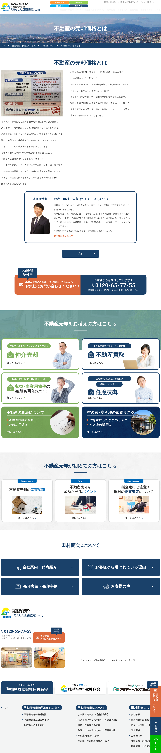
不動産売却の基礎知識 (35, 708)
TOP (53, 10)
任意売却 (78, 6)
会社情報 (135, 708)
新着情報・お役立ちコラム (24, 46)
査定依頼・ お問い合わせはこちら (156, 703)
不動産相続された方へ (89, 729)
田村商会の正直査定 (34, 719)
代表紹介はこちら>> (63, 236)
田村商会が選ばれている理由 (145, 713)
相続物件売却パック (149, 10)
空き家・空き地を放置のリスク (93, 735)
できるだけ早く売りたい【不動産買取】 (98, 713)
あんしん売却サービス (142, 719)
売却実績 (111, 10)
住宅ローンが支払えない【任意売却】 (97, 724)
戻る (80, 253)
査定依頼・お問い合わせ (143, 735)
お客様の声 (122, 10)
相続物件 (59, 6)
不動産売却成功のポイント (37, 713)
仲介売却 (78, 3)
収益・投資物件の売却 (89, 719)
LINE (155, 746)
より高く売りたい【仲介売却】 (93, 708)
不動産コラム (48, 46)
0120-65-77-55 (115, 285)
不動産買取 (59, 3)
